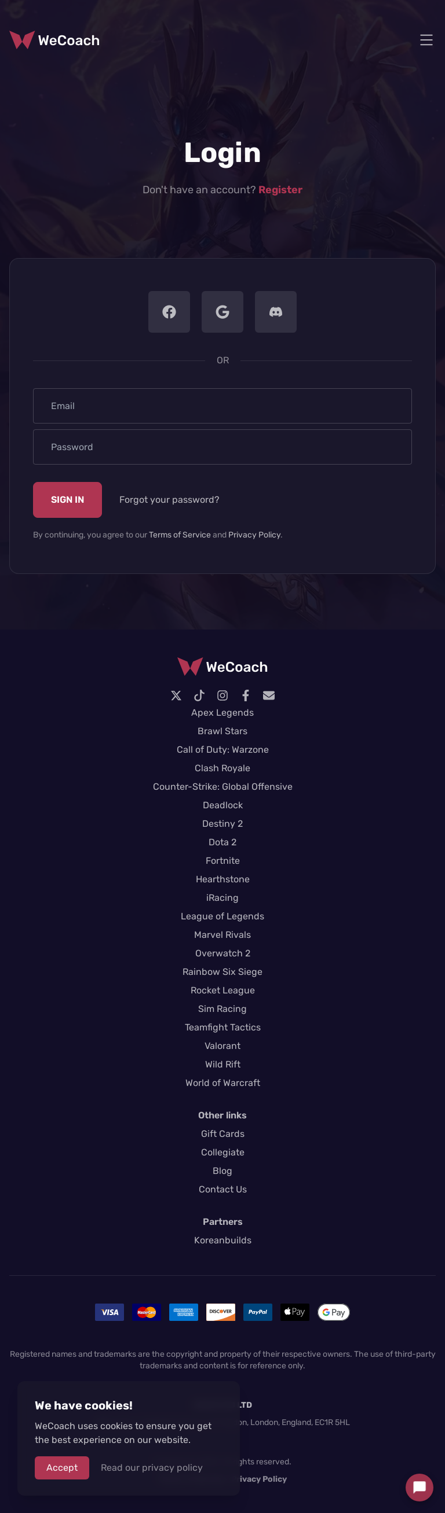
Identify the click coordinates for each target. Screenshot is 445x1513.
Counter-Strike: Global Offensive (223, 786)
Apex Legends (222, 712)
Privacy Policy (254, 535)
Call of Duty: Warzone (223, 749)
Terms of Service (180, 535)
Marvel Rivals (222, 934)
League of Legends (222, 916)
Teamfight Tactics (223, 1027)
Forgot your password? (169, 499)
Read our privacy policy (152, 1467)
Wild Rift (222, 1064)
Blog (222, 1170)
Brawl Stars (222, 731)
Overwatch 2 (222, 953)
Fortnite (223, 860)
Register (280, 189)
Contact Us (223, 1189)
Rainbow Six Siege (222, 971)
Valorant (222, 1045)
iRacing (222, 897)
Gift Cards (223, 1133)
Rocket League (223, 990)
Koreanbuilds (222, 1240)
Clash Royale (222, 768)
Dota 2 (222, 842)
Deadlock (223, 805)
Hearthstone (223, 879)
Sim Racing (222, 1008)
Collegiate (223, 1152)
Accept (62, 1467)
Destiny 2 (222, 823)
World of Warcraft (222, 1082)
